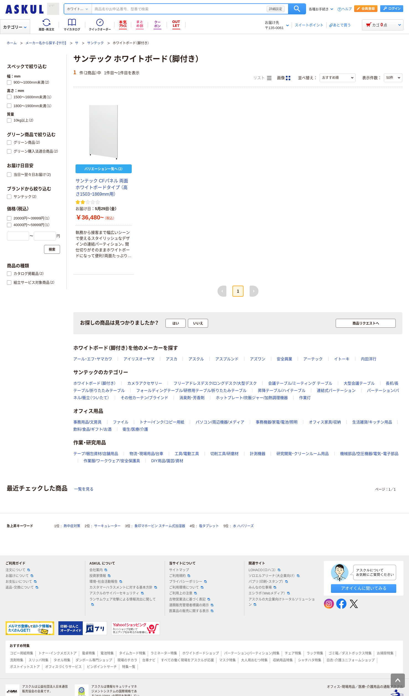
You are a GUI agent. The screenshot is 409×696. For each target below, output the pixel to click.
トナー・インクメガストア (57, 653)
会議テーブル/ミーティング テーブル (300, 383)
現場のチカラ (127, 660)
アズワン (257, 359)
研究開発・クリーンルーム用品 (302, 453)
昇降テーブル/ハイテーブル (282, 390)
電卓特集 (88, 653)
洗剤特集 (16, 660)
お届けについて (19, 576)
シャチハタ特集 (309, 660)
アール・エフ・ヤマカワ (92, 359)
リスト (262, 78)
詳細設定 (275, 9)
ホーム (12, 43)
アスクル (196, 359)
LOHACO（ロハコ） (264, 570)
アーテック (313, 359)
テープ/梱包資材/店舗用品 (95, 453)
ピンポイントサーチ (102, 667)
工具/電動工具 (187, 453)
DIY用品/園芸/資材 (167, 461)
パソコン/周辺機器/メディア (220, 422)
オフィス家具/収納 (325, 422)
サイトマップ (179, 570)
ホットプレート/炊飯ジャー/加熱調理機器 (252, 397)
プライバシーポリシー (188, 582)
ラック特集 (315, 653)
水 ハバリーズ (243, 526)
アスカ (171, 359)
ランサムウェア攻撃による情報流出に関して (122, 601)
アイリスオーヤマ (138, 359)
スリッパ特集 (38, 660)
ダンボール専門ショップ (94, 660)
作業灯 (305, 397)
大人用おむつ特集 (254, 660)
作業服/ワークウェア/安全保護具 (112, 461)
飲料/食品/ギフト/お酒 (92, 429)
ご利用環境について (186, 587)
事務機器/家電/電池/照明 (277, 422)
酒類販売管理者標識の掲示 (191, 605)
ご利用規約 (179, 576)
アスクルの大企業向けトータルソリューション (281, 602)
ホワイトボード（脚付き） (94, 383)
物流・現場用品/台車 (147, 453)
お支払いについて (21, 582)
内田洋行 (368, 359)
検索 (297, 8)
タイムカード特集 (132, 653)
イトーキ (342, 359)
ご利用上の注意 (183, 593)
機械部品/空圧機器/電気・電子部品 (369, 453)
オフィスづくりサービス (63, 667)
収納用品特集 (283, 660)
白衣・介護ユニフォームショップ (351, 660)
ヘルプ (347, 9)
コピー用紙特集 (21, 653)
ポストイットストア (25, 667)
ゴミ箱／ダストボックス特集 (350, 653)
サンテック (95, 43)
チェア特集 (293, 653)
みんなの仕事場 (262, 587)
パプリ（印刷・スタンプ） (268, 582)
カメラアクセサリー (144, 383)
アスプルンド (227, 359)
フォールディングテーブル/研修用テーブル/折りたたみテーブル (191, 390)
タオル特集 (62, 660)
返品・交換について (22, 587)
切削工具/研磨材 (224, 453)
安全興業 (284, 359)
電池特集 (107, 653)
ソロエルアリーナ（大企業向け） (273, 576)
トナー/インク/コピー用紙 (161, 422)
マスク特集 (227, 660)
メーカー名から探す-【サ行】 (45, 43)
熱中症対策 (72, 526)
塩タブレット (209, 526)
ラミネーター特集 (164, 653)
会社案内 (98, 570)
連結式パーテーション (336, 390)
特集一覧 (128, 667)
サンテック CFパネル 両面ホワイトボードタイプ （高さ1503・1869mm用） (102, 187)
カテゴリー (15, 27)
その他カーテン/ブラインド (144, 397)
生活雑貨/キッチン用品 (372, 422)
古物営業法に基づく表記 (189, 599)
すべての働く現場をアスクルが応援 (187, 660)
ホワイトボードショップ (200, 653)
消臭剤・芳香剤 (191, 397)
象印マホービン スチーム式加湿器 (159, 526)
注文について (18, 570)
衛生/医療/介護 (135, 429)
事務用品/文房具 (87, 422)
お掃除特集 (385, 653)
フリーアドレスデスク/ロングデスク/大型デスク (215, 383)
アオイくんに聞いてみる (364, 588)
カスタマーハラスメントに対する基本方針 (123, 587)
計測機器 (257, 453)
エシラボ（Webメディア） (268, 593)
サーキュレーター (107, 526)
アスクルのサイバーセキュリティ (116, 593)
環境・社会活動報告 (105, 582)
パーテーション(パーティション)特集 (251, 653)
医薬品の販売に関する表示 (191, 611)
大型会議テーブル (359, 383)
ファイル (120, 422)
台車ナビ (149, 660)
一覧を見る (84, 489)
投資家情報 (99, 576)
